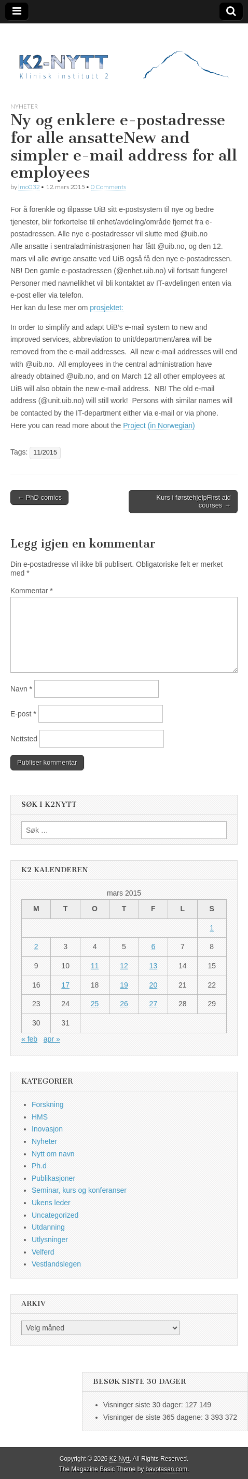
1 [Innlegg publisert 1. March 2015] (212, 928)
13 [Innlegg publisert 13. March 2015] (153, 966)
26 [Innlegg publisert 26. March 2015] (124, 1004)
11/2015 (45, 452)
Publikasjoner (53, 1178)
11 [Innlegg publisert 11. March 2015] (95, 966)
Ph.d (39, 1166)
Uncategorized (55, 1215)
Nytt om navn (53, 1154)
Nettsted (23, 739)
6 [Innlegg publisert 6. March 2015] (153, 946)
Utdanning (48, 1227)
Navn (21, 689)
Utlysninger (50, 1239)
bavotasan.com (167, 1469)
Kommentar (31, 591)
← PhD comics (39, 497)
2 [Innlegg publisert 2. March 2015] (36, 946)
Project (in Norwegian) (159, 425)
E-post (23, 714)
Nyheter (24, 106)
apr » (52, 1039)
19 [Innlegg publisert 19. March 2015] (124, 985)
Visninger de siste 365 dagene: (154, 1417)
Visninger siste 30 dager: (144, 1405)
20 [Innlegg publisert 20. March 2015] (153, 985)
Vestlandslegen (56, 1264)
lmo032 (28, 187)
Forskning (47, 1104)
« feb (29, 1039)
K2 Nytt (119, 1458)
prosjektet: (106, 307)
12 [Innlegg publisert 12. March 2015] (124, 966)
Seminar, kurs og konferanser (79, 1190)
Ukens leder (51, 1202)
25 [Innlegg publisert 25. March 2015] (95, 1004)
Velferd (43, 1252)
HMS (40, 1117)
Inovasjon (47, 1129)
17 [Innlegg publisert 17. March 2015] (65, 985)
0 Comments (108, 187)
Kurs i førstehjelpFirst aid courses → (193, 502)
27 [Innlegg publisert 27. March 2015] (153, 1004)
